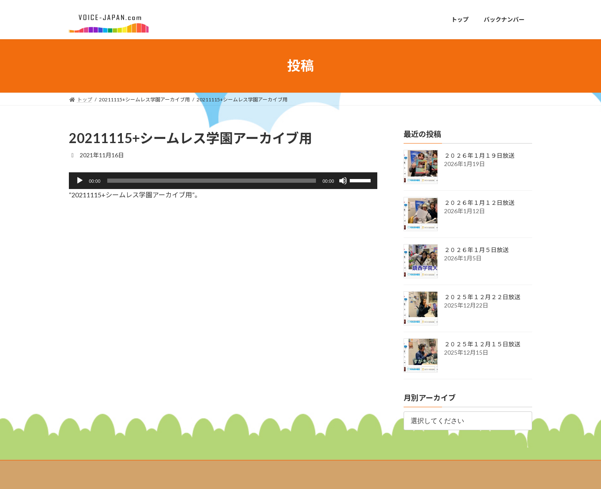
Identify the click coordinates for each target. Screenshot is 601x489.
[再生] (80, 180)
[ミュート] (343, 180)
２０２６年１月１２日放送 (479, 202)
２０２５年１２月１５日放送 (482, 344)
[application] (223, 180)
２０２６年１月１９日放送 (479, 155)
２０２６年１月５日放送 (476, 249)
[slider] (211, 181)
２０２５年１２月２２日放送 (482, 296)
